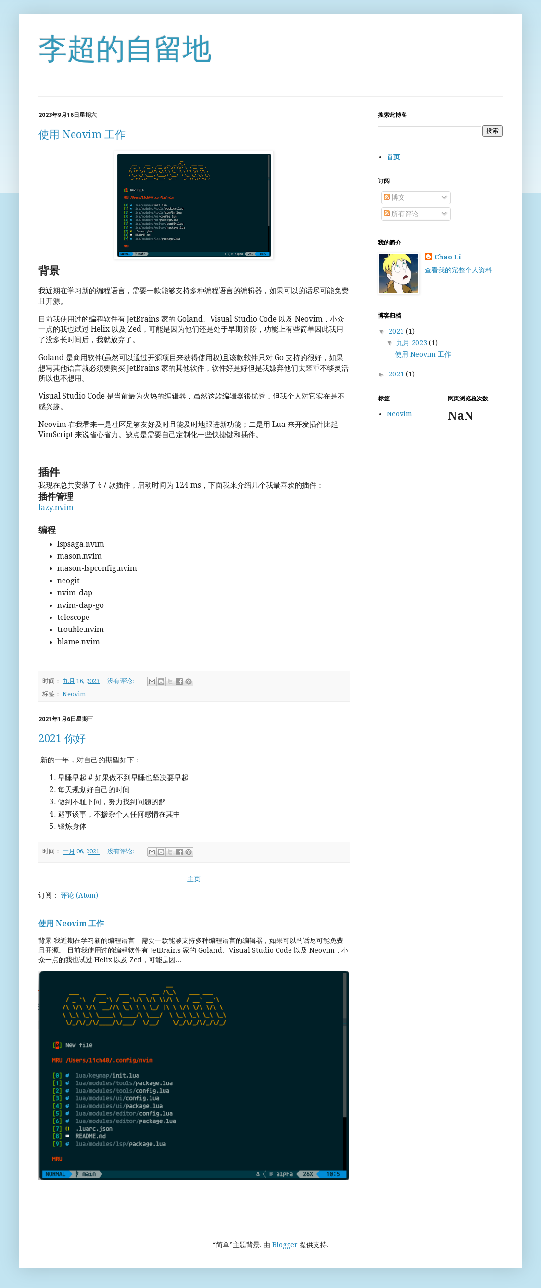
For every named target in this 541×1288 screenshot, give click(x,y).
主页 (194, 879)
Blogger (285, 1245)
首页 (393, 157)
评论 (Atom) (79, 895)
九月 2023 (412, 343)
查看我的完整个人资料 (458, 270)
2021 (397, 374)
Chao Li (447, 257)
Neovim (74, 693)
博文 (394, 197)
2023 (397, 331)
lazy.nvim (56, 507)
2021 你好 (62, 739)
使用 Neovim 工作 (82, 135)
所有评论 (401, 214)
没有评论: (121, 680)
